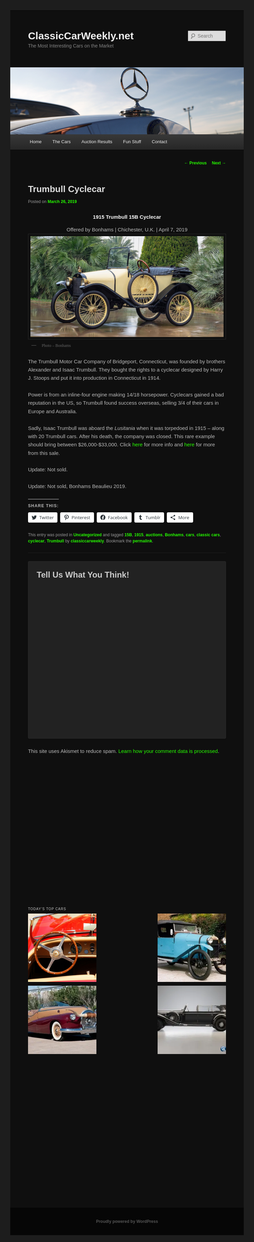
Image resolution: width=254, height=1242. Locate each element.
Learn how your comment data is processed (168, 751)
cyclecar (36, 541)
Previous (195, 163)
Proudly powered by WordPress (127, 1221)
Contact (159, 141)
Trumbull (55, 541)
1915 (139, 534)
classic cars (208, 534)
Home (36, 141)
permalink (142, 541)
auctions (154, 534)
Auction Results (96, 141)
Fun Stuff (132, 141)
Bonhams (174, 534)
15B (128, 534)
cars (190, 534)
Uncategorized (87, 534)
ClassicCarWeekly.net (81, 35)
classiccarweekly (87, 541)
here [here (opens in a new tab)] (137, 444)
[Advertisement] (79, 832)
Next (219, 163)
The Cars (61, 141)
